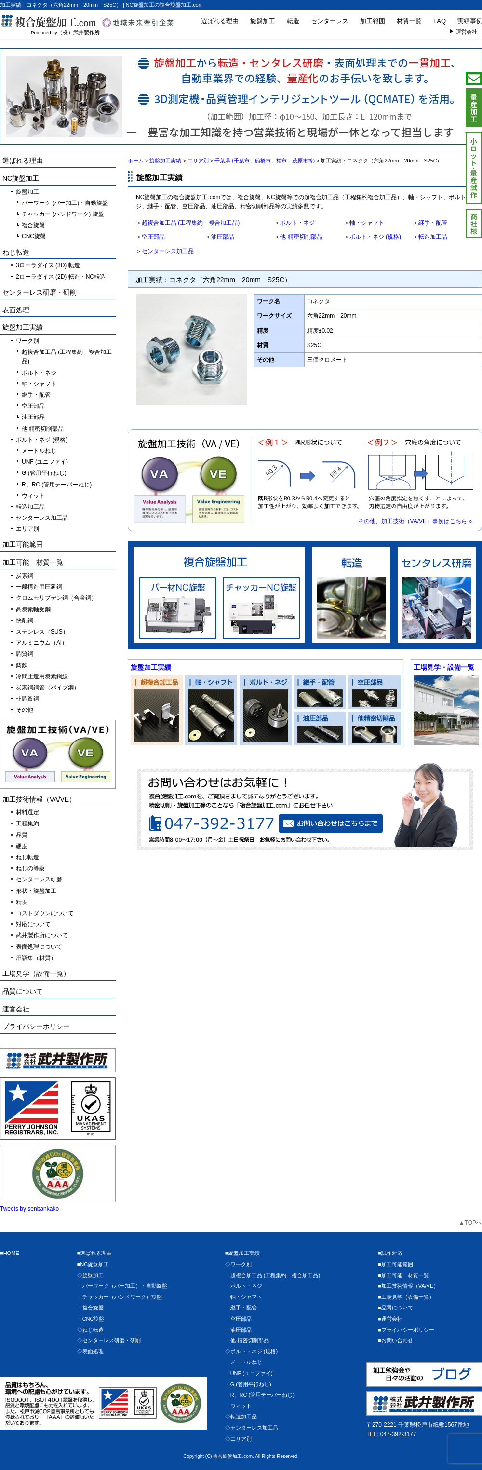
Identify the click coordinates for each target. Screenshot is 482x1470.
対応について (33, 924)
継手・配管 (432, 222)
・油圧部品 (238, 1330)
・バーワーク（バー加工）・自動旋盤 (122, 1286)
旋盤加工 (262, 21)
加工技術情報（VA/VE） (39, 799)
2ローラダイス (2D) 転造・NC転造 (61, 276)
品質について (22, 991)
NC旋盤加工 (20, 178)
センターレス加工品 (168, 251)
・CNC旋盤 (91, 1319)
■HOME (9, 1253)
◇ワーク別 (238, 1264)
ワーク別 (27, 340)
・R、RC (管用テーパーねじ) (260, 1395)
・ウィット (238, 1406)
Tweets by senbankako (29, 1208)
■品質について (395, 1307)
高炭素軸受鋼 (33, 609)
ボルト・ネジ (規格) (375, 236)
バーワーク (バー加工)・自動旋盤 (65, 203)
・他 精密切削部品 (247, 1340)
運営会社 (15, 1009)
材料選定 (27, 812)
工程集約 (27, 823)
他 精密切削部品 (301, 236)
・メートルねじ (243, 1362)
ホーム (136, 160)
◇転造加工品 (241, 1416)
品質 (21, 835)
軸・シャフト (366, 222)
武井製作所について (42, 935)
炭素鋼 (24, 575)
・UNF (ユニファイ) (249, 1373)
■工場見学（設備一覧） (406, 1297)
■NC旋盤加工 (93, 1264)
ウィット (33, 495)
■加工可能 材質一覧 (403, 1275)
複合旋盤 (33, 225)
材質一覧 (409, 21)
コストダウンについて (45, 913)
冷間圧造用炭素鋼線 (42, 676)
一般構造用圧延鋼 (39, 586)
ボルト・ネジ (297, 222)
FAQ (439, 21)
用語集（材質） (36, 958)
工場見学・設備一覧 (444, 667)
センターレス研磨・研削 (39, 292)
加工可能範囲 (22, 544)
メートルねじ (39, 450)
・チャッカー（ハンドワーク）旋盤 (119, 1297)
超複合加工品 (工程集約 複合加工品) (191, 222)
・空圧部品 (238, 1319)
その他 (24, 709)
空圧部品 (153, 236)
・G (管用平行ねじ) (248, 1384)
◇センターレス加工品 (251, 1427)
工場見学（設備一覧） (36, 973)
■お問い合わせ (395, 1340)
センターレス (329, 21)
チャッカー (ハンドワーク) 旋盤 (63, 214)
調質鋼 (24, 653)
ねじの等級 (30, 868)
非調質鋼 (27, 698)
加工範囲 (372, 21)
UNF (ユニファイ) (45, 462)
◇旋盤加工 (90, 1275)
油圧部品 (222, 236)
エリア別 (27, 529)
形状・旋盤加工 (36, 891)
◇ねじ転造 (90, 1330)
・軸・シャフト (243, 1297)
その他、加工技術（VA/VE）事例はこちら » (415, 521)
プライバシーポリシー (36, 1026)
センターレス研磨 (39, 879)
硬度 (21, 846)
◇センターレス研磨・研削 (109, 1340)
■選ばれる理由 (94, 1253)
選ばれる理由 (220, 21)
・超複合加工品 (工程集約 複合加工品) (272, 1275)
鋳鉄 (21, 665)
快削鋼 (24, 620)
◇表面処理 (90, 1351)
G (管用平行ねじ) (44, 473)
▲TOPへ (470, 1222)
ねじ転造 (15, 252)
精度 (21, 902)
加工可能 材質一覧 (32, 562)
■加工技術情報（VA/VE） (408, 1286)
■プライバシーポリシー (406, 1330)
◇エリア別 (238, 1439)
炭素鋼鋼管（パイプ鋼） (48, 687)
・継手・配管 (241, 1307)
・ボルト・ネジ (243, 1286)
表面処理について (39, 947)
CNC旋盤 (34, 236)
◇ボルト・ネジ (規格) (251, 1351)
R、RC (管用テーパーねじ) (57, 484)
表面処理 (15, 310)
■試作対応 (390, 1253)
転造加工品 (432, 236)
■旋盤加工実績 (242, 1253)
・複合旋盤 (90, 1307)
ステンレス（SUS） (42, 631)
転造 (293, 21)
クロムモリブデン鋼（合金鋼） (56, 597)
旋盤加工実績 (151, 667)
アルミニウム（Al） (41, 642)
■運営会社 (390, 1319)
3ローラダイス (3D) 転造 (48, 265)
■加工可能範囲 (395, 1264)
